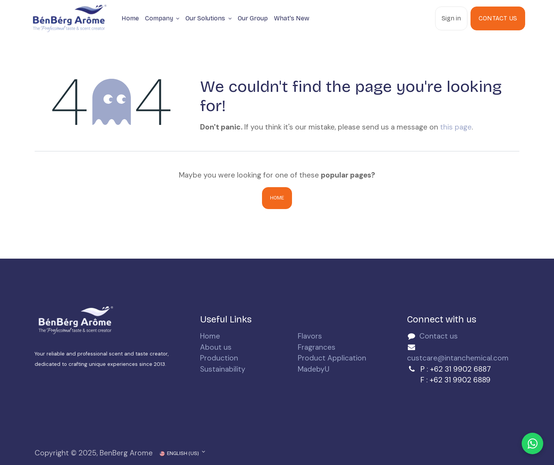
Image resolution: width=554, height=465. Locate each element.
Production (219, 358)
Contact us (438, 336)
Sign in (451, 18)
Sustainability (222, 369)
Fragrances (316, 347)
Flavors (310, 336)
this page (456, 127)
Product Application (332, 358)
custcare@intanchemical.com (458, 358)
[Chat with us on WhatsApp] (532, 443)
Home (277, 198)
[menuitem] (130, 18)
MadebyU (313, 369)
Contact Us (498, 18)
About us (216, 347)
